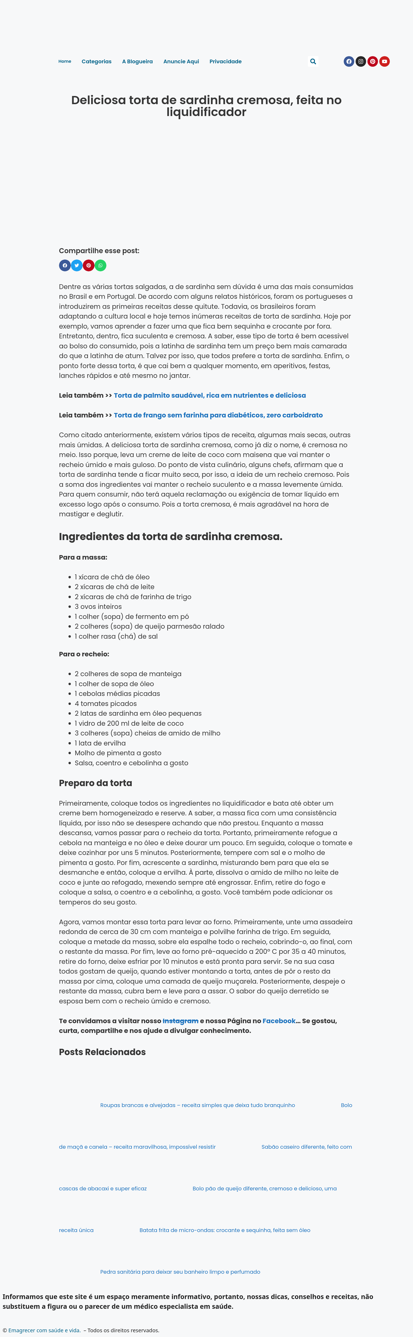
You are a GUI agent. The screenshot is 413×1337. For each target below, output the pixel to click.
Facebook (279, 1021)
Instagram (181, 1021)
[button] (313, 61)
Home (64, 61)
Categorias (96, 61)
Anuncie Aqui (181, 61)
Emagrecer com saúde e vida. (44, 1330)
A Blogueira (137, 61)
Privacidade (226, 61)
